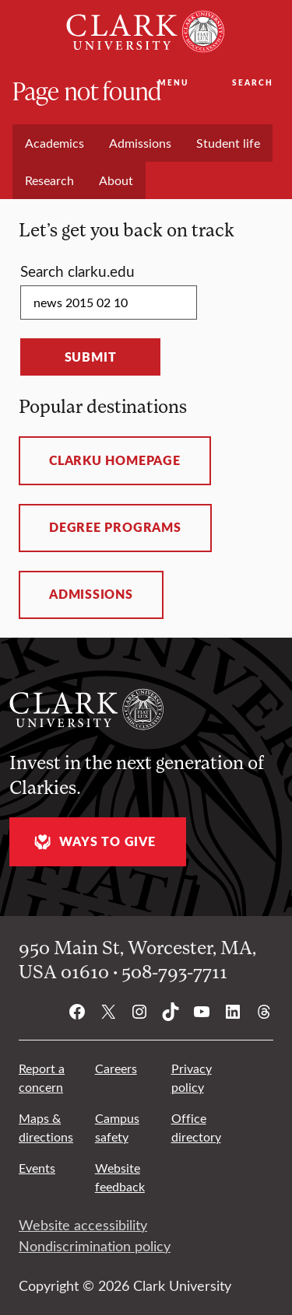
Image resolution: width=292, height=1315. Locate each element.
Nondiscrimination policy (95, 1245)
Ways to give (92, 842)
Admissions (91, 594)
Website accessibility (83, 1224)
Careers (116, 1068)
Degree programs (115, 527)
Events (37, 1167)
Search (252, 82)
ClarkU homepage (115, 460)
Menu (173, 82)
